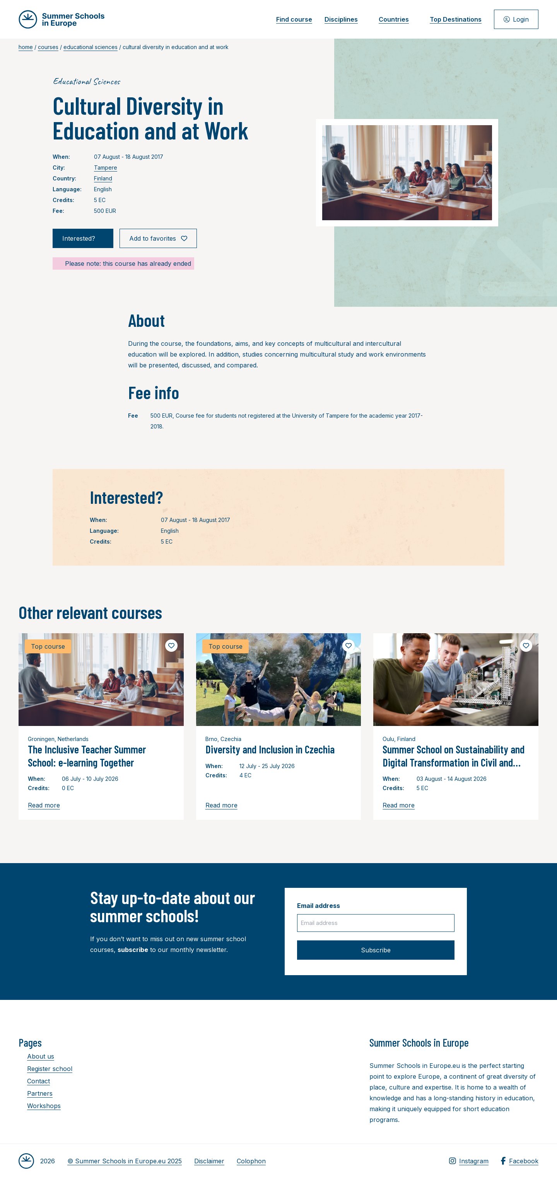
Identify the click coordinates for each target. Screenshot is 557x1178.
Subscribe (376, 950)
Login (516, 19)
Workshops (40, 1106)
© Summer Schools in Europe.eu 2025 (124, 1161)
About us (36, 1056)
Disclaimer (209, 1161)
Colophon (251, 1161)
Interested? (83, 238)
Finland (103, 178)
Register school (45, 1069)
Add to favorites (158, 238)
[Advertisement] (271, 1078)
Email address (318, 905)
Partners (36, 1093)
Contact (34, 1081)
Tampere (105, 167)
